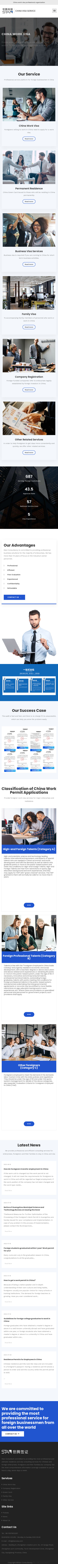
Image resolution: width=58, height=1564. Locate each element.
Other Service (8, 1500)
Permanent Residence (29, 188)
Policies (6, 1513)
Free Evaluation (13, 575)
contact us (12, 1434)
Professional (12, 566)
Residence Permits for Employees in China (23, 1359)
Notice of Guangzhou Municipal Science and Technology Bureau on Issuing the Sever (24, 1208)
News (5, 1517)
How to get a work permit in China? (19, 1280)
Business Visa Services (29, 251)
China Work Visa (29, 126)
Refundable (12, 588)
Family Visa (29, 314)
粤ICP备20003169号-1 (41, 1563)
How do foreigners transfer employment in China (26, 1169)
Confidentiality (13, 584)
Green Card (7, 1492)
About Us (6, 1520)
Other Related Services (29, 439)
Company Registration (29, 377)
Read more (29, 139)
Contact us (14, 597)
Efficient (10, 570)
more (29, 905)
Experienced (12, 579)
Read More (8, 1190)
